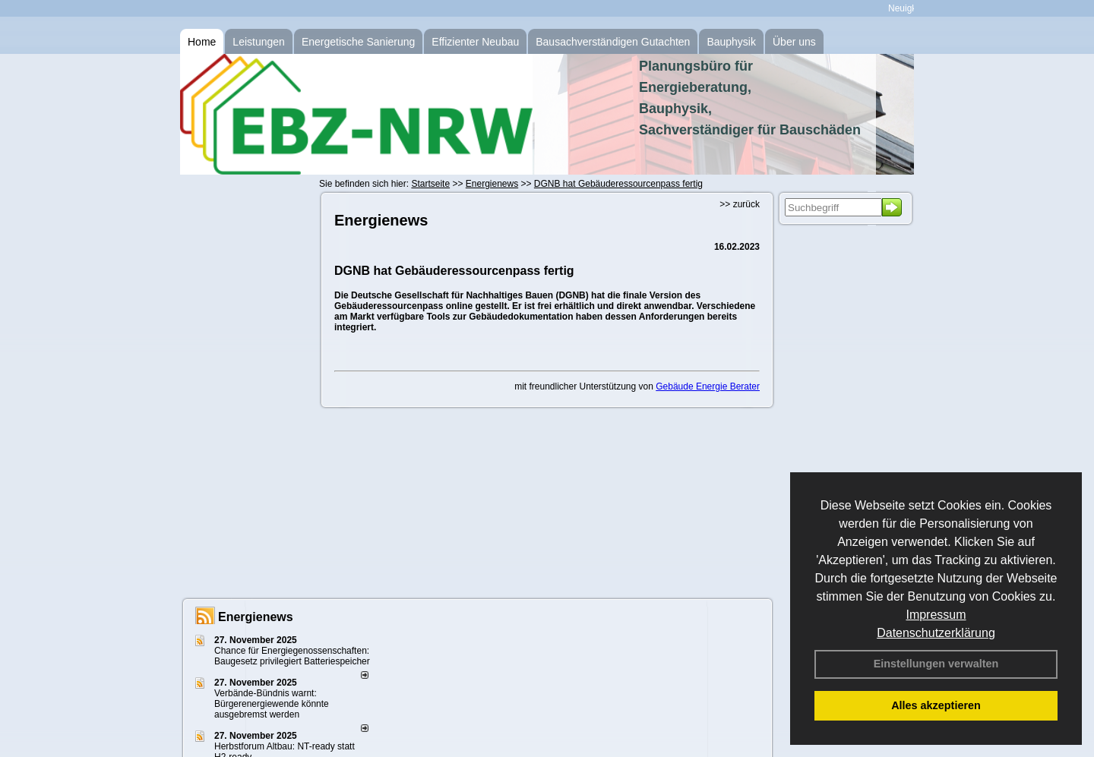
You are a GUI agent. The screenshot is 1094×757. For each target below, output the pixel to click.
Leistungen (258, 42)
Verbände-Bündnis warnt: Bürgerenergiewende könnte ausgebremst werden (271, 704)
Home (202, 42)
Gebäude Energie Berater (708, 386)
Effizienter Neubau (475, 42)
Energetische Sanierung (358, 42)
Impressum (936, 614)
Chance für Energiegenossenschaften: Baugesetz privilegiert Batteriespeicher (292, 656)
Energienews (255, 616)
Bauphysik (731, 42)
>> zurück (739, 204)
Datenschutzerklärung (936, 632)
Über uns (794, 42)
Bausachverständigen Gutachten (613, 42)
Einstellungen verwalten (936, 664)
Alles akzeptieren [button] (936, 705)
